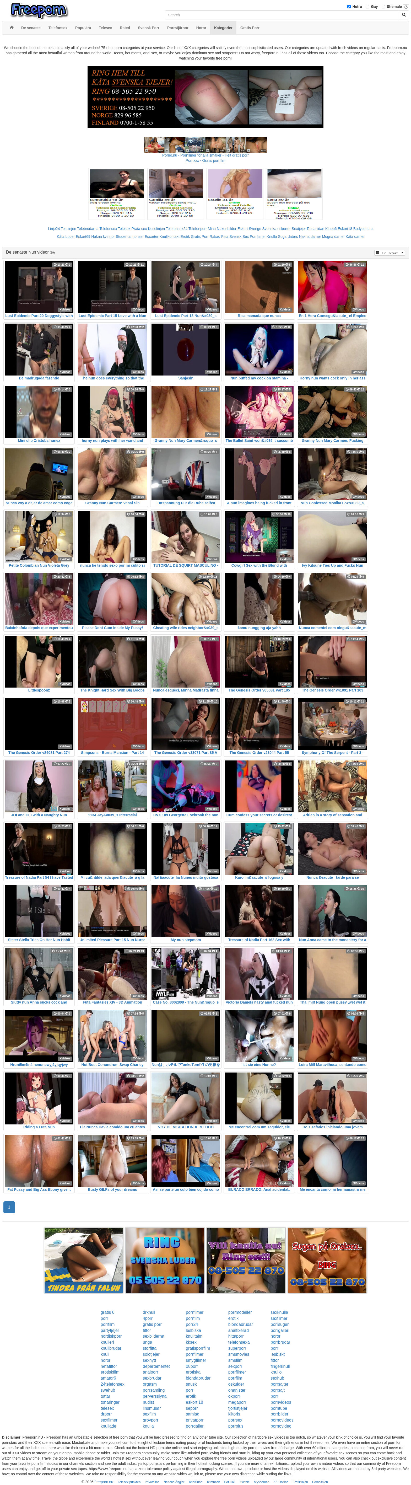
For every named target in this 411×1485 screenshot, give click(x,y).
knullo (276, 1372)
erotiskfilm (110, 1372)
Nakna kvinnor (103, 236)
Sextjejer (299, 229)
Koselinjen (156, 229)
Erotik (185, 236)
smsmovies (238, 1354)
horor (275, 1336)
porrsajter (280, 1384)
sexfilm (149, 1414)
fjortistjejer (237, 1408)
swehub (108, 1390)
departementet (156, 1366)
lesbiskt (278, 1354)
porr (104, 1318)
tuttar (105, 1396)
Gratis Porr (200, 236)
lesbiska (193, 1330)
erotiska (193, 1372)
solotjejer (151, 1354)
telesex (107, 1408)
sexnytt (149, 1360)
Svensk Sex (239, 236)
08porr (192, 1366)
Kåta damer (355, 236)
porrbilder (280, 1414)
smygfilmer (196, 1360)
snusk (191, 1384)
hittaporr (236, 1336)
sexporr (235, 1366)
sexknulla (279, 1312)
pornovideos (282, 1420)
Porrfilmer (258, 236)
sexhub (277, 1378)
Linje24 (54, 229)
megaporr (237, 1402)
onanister (237, 1390)
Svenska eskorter (276, 229)
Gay (374, 6)
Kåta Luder (66, 236)
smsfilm (235, 1360)
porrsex (235, 1420)
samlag (192, 1414)
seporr (192, 1408)
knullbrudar (111, 1348)
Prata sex (139, 229)
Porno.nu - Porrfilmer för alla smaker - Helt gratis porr (205, 155)
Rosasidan (315, 229)
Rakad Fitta (219, 236)
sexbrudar (152, 1378)
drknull (149, 1312)
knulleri (107, 1342)
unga (147, 1342)
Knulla (272, 236)
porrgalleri (280, 1330)
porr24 (192, 1324)
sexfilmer (279, 1318)
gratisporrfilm (198, 1348)
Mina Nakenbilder (222, 229)
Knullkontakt (169, 236)
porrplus (236, 1426)
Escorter (151, 236)
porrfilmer (195, 1312)
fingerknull (280, 1366)
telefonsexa (239, 1342)
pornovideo (281, 1426)
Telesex (124, 229)
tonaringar (110, 1402)
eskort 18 (194, 1402)
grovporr (151, 1420)
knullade (108, 1426)
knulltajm (194, 1336)
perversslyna (155, 1396)
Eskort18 (345, 229)
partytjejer (110, 1330)
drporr (106, 1414)
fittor (147, 1330)
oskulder (236, 1384)
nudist (148, 1402)
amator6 (108, 1378)
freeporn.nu (103, 1482)
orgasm (150, 1384)
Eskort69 (83, 236)
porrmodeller (240, 1312)
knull (105, 1354)
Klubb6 (331, 229)
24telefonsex (113, 1384)
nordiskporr (111, 1336)
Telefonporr (197, 229)
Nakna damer (310, 236)
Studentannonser (130, 236)
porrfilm (193, 1318)
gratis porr (152, 1324)
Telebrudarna (88, 229)
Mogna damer (333, 236)
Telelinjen (68, 229)
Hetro (357, 6)
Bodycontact (363, 229)
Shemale (394, 6)
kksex (191, 1342)
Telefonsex (108, 229)
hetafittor (109, 1366)
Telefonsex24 (177, 229)
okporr (234, 1396)
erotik (233, 1318)
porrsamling (154, 1390)
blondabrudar (240, 1324)
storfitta (149, 1348)
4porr (148, 1318)
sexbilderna (153, 1336)
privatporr (195, 1420)
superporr (237, 1348)
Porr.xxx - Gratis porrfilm (205, 160)
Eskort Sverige (249, 229)
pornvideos (281, 1402)
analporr (150, 1372)
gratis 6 (107, 1312)
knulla (148, 1426)
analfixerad (238, 1330)
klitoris (234, 1414)
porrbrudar (280, 1342)
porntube (279, 1408)
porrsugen (280, 1324)
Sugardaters (288, 236)
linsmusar (152, 1408)
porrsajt (278, 1390)
